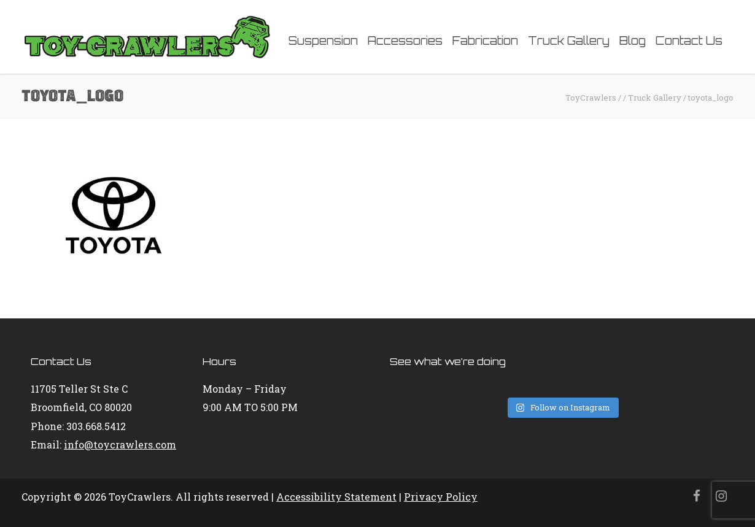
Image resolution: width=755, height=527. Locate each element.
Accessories (405, 40)
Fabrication (485, 40)
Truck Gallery (569, 40)
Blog (632, 40)
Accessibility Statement (336, 496)
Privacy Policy (441, 496)
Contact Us (689, 40)
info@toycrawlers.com (120, 444)
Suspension (323, 40)
